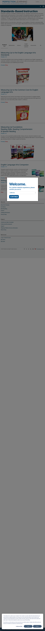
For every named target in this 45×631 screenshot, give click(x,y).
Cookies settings (19, 626)
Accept (28, 626)
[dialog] (22, 621)
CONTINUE (14, 197)
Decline (37, 626)
